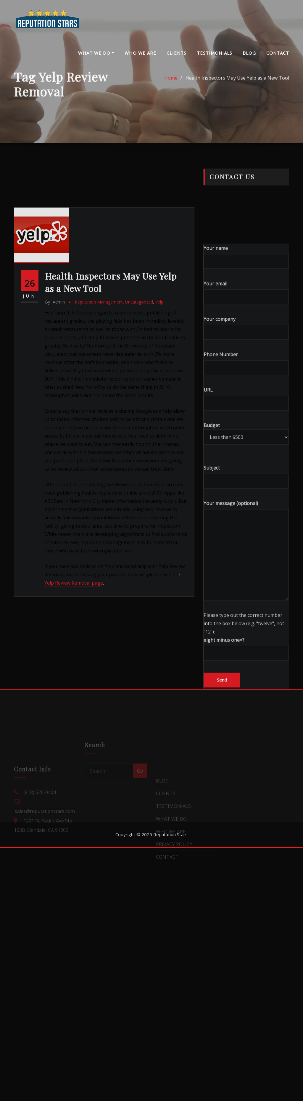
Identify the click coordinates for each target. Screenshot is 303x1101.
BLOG (249, 53)
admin (55, 376)
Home (171, 83)
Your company (246, 416)
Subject (246, 565)
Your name (246, 345)
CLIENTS (176, 53)
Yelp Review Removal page (73, 657)
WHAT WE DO (96, 53)
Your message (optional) (246, 638)
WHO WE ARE (140, 53)
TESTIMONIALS (214, 53)
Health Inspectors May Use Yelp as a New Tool (237, 83)
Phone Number (246, 452)
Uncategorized (139, 376)
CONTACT (277, 53)
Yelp (159, 376)
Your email (246, 381)
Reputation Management (99, 376)
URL (246, 487)
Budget (246, 521)
